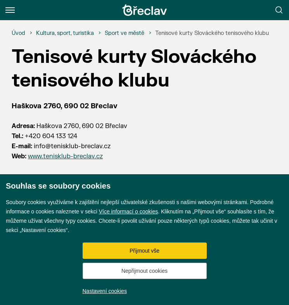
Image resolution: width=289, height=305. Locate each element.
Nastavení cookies (105, 291)
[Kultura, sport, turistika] (65, 33)
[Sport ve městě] (124, 33)
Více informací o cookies (128, 211)
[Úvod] (18, 33)
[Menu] (10, 10)
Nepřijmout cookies (144, 271)
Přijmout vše (144, 251)
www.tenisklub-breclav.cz (65, 156)
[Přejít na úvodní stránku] (144, 10)
